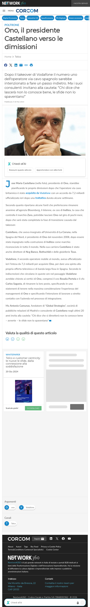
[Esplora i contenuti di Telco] (11, 523)
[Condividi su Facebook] (5, 65)
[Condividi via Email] (21, 65)
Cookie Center (52, 549)
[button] (8, 11)
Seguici (39, 539)
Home (8, 56)
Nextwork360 (14, 562)
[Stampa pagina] (31, 65)
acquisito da (38, 192)
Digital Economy (10, 18)
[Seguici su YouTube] (69, 539)
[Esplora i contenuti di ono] (11, 506)
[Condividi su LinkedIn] (16, 65)
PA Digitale (61, 18)
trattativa (40, 197)
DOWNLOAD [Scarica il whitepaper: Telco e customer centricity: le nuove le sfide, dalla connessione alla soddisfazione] (33, 408)
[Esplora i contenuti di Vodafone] (27, 506)
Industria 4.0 (32, 18)
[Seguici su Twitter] (57, 539)
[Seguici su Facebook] (63, 539)
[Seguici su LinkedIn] (51, 539)
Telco (22, 18)
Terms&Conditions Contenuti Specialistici (26, 549)
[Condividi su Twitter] (10, 65)
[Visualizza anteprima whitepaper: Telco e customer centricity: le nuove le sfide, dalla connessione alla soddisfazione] (24, 391)
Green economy (75, 18)
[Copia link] (26, 65)
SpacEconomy (47, 18)
